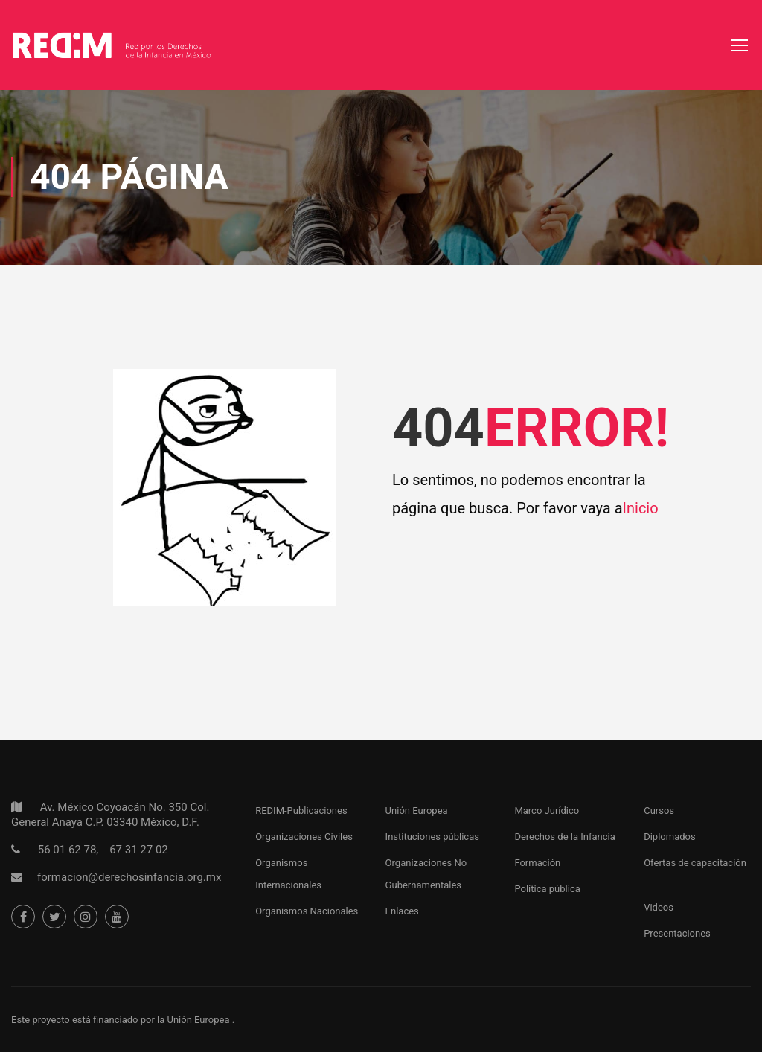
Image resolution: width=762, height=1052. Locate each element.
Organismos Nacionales (306, 911)
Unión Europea (416, 810)
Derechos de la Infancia (564, 836)
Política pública (547, 888)
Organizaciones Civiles (304, 836)
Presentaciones (677, 933)
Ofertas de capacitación (695, 862)
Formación (537, 862)
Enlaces (402, 911)
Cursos (659, 810)
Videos (658, 907)
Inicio (641, 508)
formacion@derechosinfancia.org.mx (129, 877)
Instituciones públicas (432, 836)
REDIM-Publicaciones (301, 810)
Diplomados (670, 836)
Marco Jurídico (546, 810)
